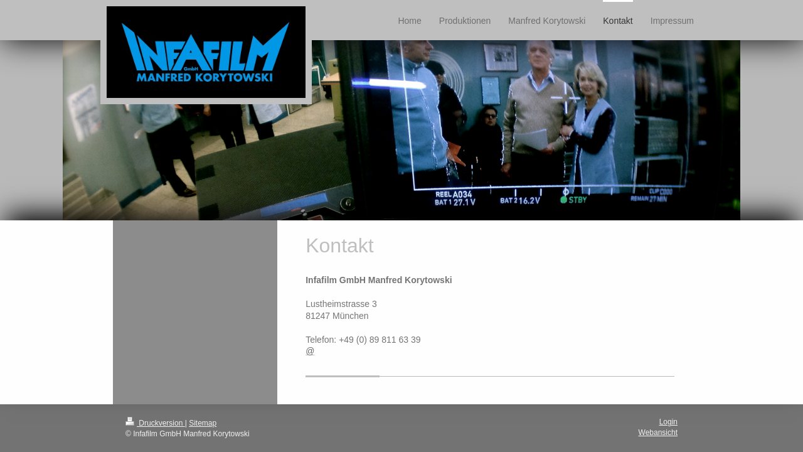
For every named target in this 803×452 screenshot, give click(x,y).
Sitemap (202, 423)
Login (668, 421)
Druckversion (155, 423)
